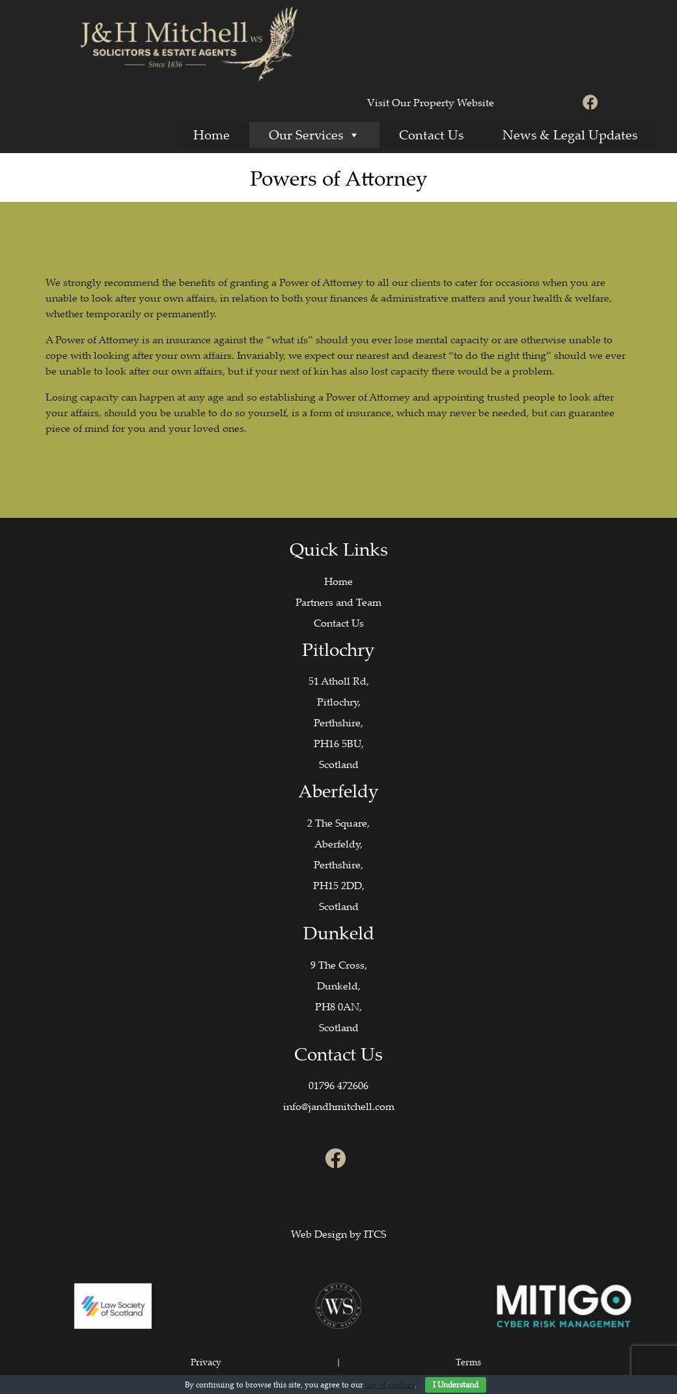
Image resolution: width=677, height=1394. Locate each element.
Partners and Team (338, 602)
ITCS (375, 1234)
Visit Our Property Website (430, 102)
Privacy (206, 1362)
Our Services (314, 134)
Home (211, 134)
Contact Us (431, 134)
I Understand (455, 1384)
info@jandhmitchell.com (338, 1106)
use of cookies (390, 1384)
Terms (468, 1362)
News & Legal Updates (570, 134)
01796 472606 (338, 1085)
